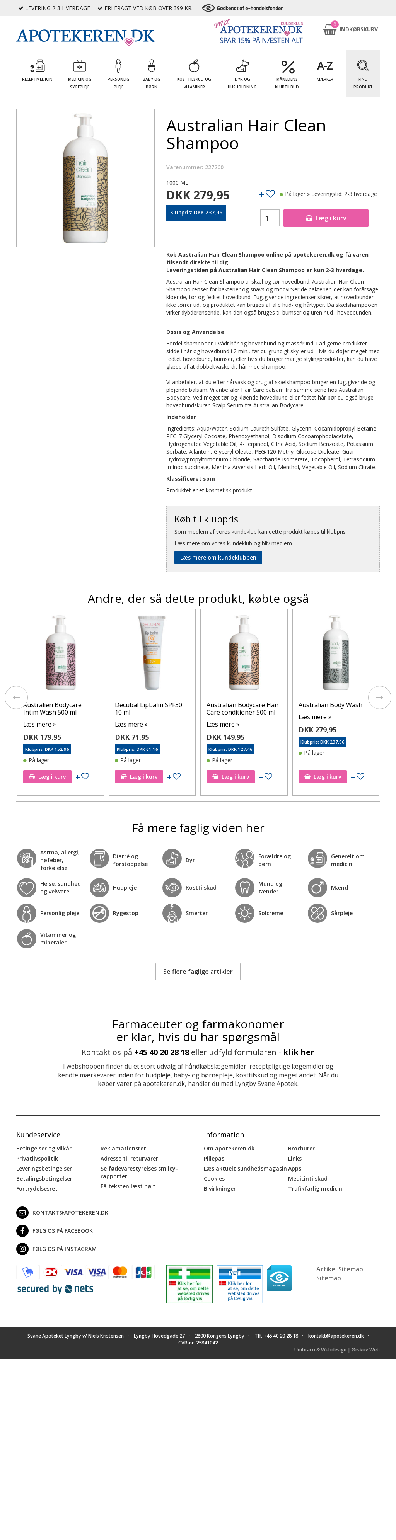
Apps (294, 1167)
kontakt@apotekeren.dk (62, 1212)
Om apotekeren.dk (229, 1147)
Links (295, 1157)
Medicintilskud (308, 1177)
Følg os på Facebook (54, 1230)
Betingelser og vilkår (44, 1147)
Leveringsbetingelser (44, 1167)
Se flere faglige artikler (198, 971)
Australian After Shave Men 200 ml (55, 708)
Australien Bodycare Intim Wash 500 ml (144, 708)
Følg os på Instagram (56, 1248)
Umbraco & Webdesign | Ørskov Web (337, 1349)
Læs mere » (38, 723)
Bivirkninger (220, 1187)
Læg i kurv (326, 218)
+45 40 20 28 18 (161, 1051)
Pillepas (214, 1157)
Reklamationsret (123, 1147)
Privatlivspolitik (37, 1157)
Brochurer (301, 1147)
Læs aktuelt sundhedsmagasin (245, 1167)
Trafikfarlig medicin (315, 1187)
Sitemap (328, 1277)
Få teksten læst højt (128, 1185)
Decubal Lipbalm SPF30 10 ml (240, 708)
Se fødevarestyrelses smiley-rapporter (139, 1171)
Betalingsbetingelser (44, 1177)
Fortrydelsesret (37, 1187)
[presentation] (16, 697)
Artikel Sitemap (339, 1268)
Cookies (214, 1177)
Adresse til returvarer (129, 1157)
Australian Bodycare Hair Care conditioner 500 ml (334, 708)
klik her (298, 1051)
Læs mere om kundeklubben (218, 557)
